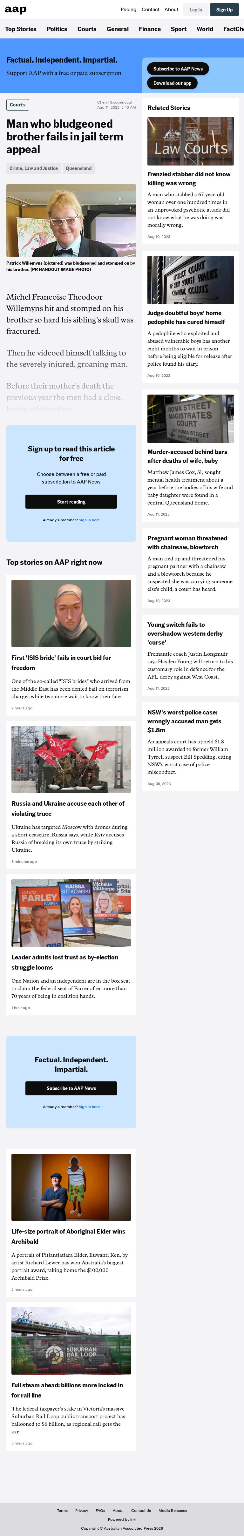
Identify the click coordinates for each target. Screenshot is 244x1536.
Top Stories (21, 28)
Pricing (129, 9)
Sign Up (224, 9)
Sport (178, 28)
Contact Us (141, 1510)
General (118, 28)
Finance (150, 28)
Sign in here (89, 520)
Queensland (79, 168)
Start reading (71, 501)
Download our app (172, 83)
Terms (62, 1510)
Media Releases (173, 1510)
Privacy (81, 1510)
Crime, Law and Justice (34, 168)
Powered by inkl (122, 1519)
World (205, 28)
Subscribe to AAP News (178, 68)
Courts (87, 28)
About (171, 9)
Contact (150, 9)
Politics (57, 28)
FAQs (100, 1510)
